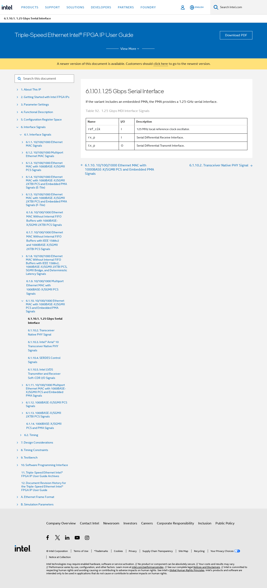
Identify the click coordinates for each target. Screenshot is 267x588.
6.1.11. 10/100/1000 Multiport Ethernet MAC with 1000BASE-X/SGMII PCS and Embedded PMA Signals (46, 390)
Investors (130, 523)
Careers (147, 523)
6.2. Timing (31, 435)
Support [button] (52, 7)
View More (130, 49)
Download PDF (236, 35)
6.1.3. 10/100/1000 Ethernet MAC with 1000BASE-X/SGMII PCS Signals (45, 166)
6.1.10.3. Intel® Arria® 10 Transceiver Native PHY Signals (43, 346)
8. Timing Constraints (34, 450)
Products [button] (29, 7)
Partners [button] (126, 7)
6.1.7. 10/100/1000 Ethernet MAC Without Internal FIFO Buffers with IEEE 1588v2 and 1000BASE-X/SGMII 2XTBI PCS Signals (44, 240)
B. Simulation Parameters (37, 504)
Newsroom (111, 523)
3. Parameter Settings (35, 104)
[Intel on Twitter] (57, 538)
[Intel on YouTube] (77, 538)
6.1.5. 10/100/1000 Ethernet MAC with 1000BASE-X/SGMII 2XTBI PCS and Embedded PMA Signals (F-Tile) (46, 200)
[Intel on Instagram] (87, 538)
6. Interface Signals (33, 127)
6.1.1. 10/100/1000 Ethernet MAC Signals (44, 143)
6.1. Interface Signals (37, 134)
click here (161, 64)
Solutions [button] (75, 7)
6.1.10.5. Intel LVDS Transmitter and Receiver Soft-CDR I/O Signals (44, 374)
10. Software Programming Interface (44, 465)
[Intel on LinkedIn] (67, 538)
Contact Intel (89, 523)
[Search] (216, 7)
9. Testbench (29, 457)
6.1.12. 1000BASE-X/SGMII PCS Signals (46, 404)
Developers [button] (101, 7)
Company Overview (61, 523)
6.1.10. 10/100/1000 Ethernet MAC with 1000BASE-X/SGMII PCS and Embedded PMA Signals (45, 306)
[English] (197, 7)
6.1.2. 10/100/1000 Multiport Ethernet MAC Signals (44, 154)
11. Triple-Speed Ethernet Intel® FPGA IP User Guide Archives (42, 474)
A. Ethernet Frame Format (37, 497)
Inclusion (204, 523)
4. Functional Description (37, 112)
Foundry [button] (148, 7)
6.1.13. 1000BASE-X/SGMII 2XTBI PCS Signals (43, 414)
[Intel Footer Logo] (23, 548)
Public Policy (224, 523)
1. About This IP (31, 89)
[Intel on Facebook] (48, 538)
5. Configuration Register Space (41, 119)
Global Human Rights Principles (186, 570)
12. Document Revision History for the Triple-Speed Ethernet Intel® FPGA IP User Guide (43, 486)
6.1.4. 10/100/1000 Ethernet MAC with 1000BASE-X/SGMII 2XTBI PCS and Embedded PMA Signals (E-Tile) (46, 182)
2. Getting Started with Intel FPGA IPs (45, 97)
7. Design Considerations (37, 442)
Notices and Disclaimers (206, 567)
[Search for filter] (44, 78)
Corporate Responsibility (175, 523)
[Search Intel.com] (242, 7)
